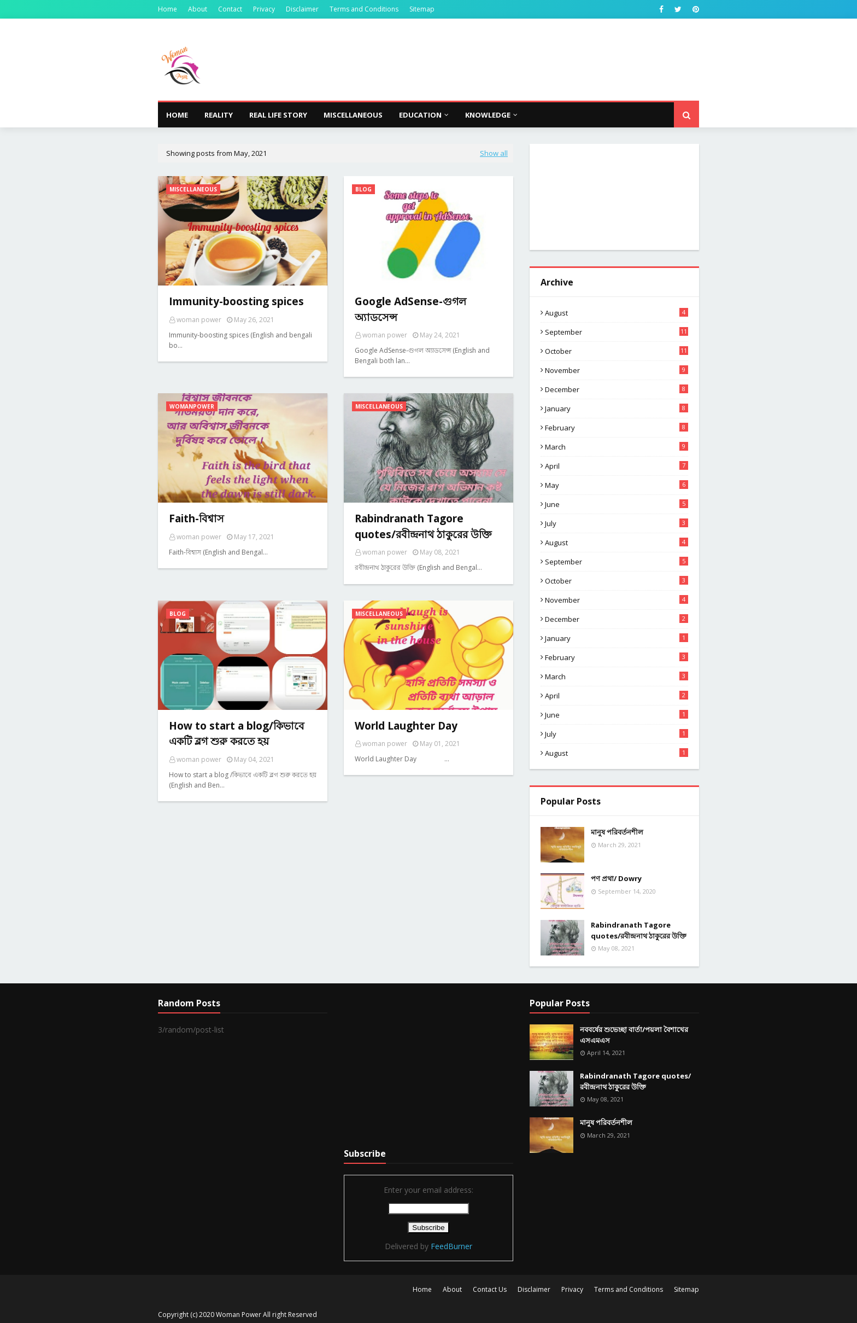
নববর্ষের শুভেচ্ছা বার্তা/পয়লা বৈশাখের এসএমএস (634, 1034)
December (616, 389)
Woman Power (238, 1314)
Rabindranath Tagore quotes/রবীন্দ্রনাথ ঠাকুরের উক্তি (638, 930)
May (616, 485)
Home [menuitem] (177, 115)
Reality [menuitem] (218, 115)
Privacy (264, 9)
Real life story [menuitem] (278, 115)
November (616, 370)
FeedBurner (451, 1246)
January (616, 408)
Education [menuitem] (420, 115)
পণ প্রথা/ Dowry (616, 878)
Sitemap (422, 9)
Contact (230, 9)
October (616, 351)
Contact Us (490, 1289)
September (616, 332)
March (616, 447)
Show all (494, 153)
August (616, 313)
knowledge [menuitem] (487, 115)
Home (167, 9)
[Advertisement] (428, 1065)
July (616, 523)
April (616, 466)
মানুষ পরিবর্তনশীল (617, 832)
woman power (199, 319)
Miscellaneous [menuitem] (353, 115)
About (197, 9)
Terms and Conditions (364, 9)
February (616, 428)
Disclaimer (302, 9)
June (616, 504)
